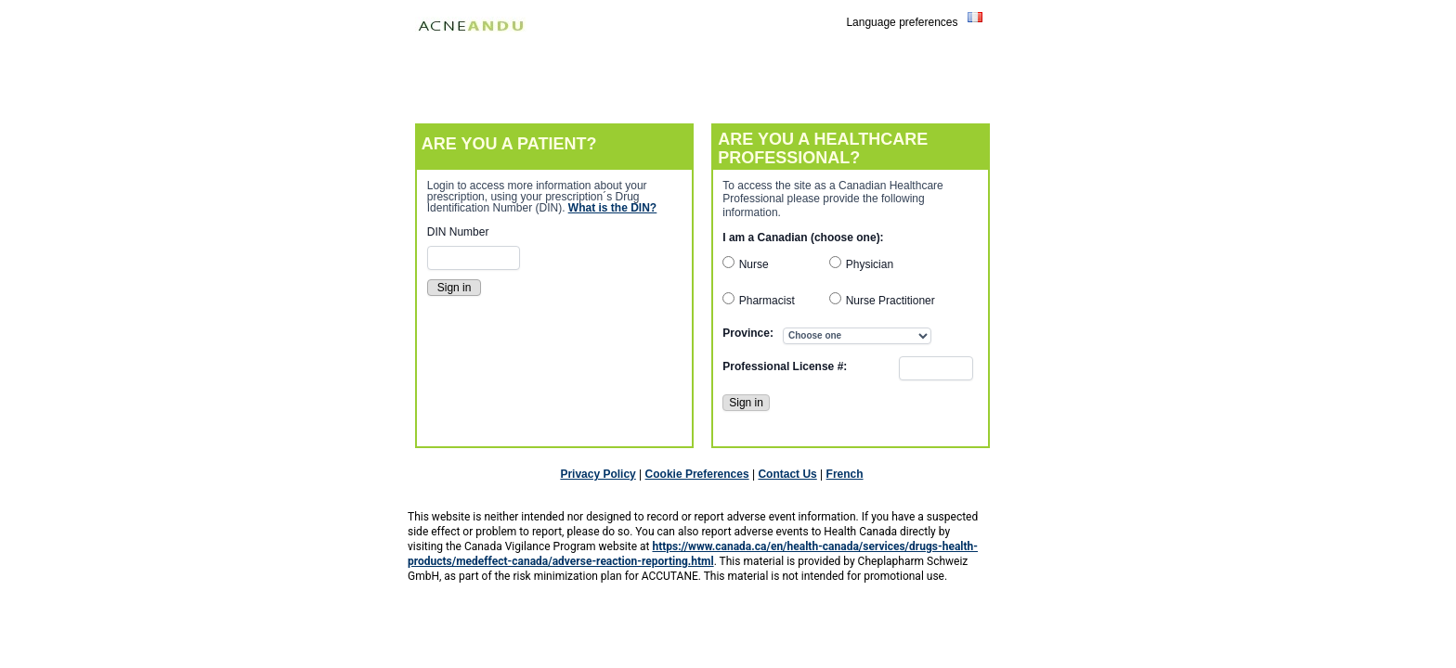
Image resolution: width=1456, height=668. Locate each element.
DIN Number (458, 231)
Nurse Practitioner (890, 300)
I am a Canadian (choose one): (802, 237)
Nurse (754, 264)
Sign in (746, 402)
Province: (748, 333)
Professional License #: (784, 366)
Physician (869, 264)
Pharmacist (767, 300)
